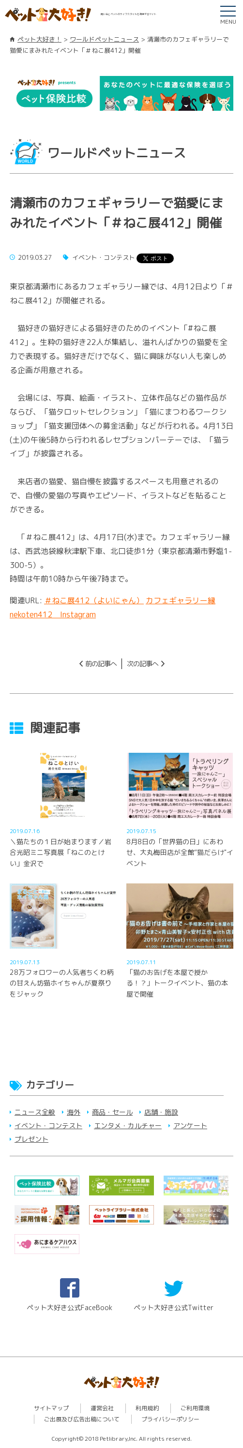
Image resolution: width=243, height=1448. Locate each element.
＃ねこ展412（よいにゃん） (94, 600)
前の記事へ (101, 663)
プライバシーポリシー (170, 1419)
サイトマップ (51, 1408)
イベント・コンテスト (48, 1125)
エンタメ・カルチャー (128, 1125)
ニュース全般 (35, 1112)
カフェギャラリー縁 (180, 600)
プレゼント (31, 1139)
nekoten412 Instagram (53, 614)
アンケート (190, 1125)
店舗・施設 (161, 1112)
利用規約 (147, 1408)
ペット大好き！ (39, 39)
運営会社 (102, 1408)
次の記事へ (142, 663)
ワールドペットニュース (104, 39)
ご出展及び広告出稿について (82, 1419)
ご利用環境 (195, 1408)
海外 (73, 1112)
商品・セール (112, 1112)
